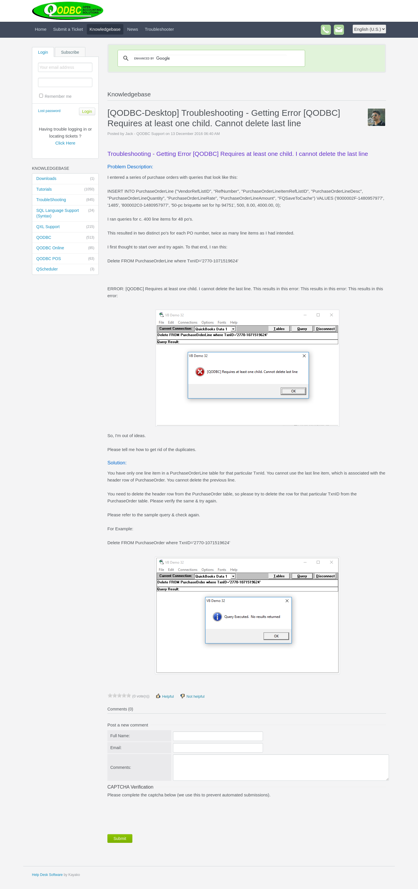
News (132, 29)
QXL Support (65, 227)
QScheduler (65, 269)
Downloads (65, 179)
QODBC (65, 238)
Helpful (164, 696)
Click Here (65, 142)
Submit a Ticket (68, 29)
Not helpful (192, 696)
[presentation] (151, 814)
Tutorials (65, 189)
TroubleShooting (65, 200)
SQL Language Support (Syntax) (65, 213)
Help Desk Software (47, 875)
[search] (210, 58)
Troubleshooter (159, 29)
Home (40, 29)
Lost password (49, 111)
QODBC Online (65, 248)
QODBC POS (65, 259)
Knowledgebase (105, 29)
